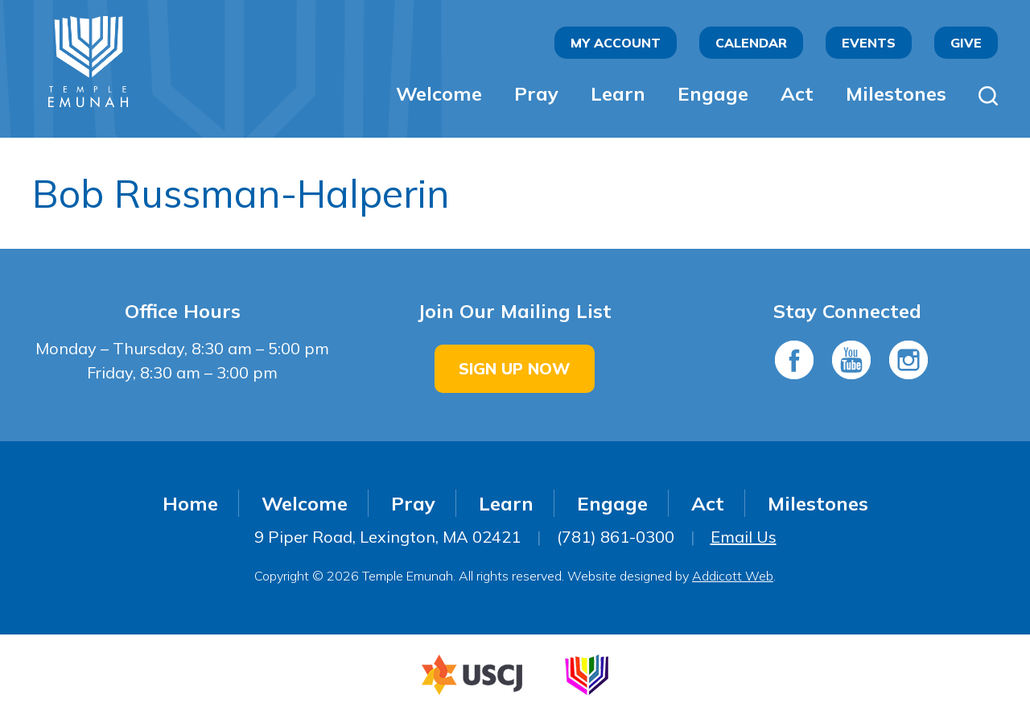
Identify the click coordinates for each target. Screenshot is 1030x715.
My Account (616, 43)
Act (797, 93)
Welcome (439, 93)
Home (190, 503)
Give (966, 43)
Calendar (751, 43)
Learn (618, 93)
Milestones (896, 93)
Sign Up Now (515, 368)
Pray (536, 93)
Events (869, 43)
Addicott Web (732, 576)
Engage (713, 93)
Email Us (744, 537)
